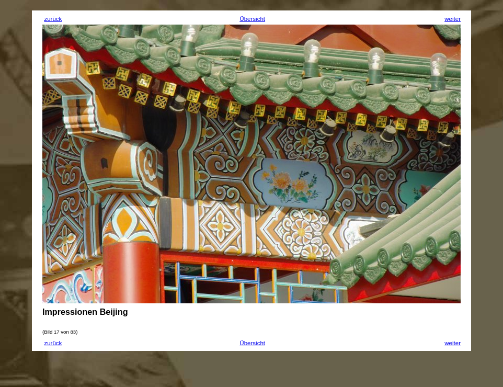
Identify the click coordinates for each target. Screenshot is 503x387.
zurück (53, 19)
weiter (452, 19)
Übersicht (252, 19)
